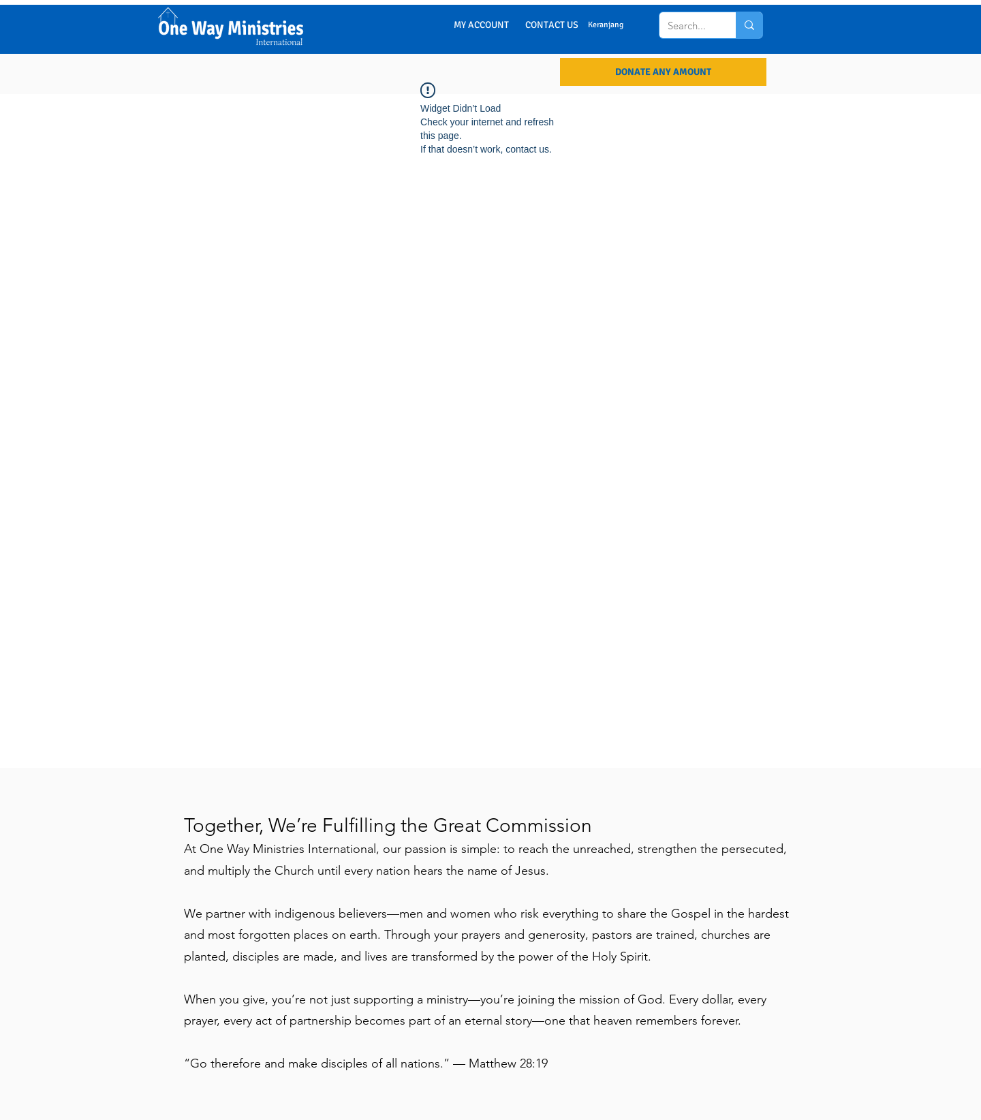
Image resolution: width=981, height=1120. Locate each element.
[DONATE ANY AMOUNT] (663, 72)
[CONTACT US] (552, 25)
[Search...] (686, 25)
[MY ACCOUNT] (481, 25)
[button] (615, 24)
